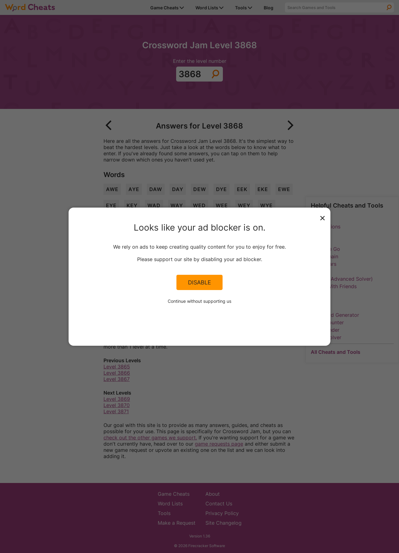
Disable (199, 282)
